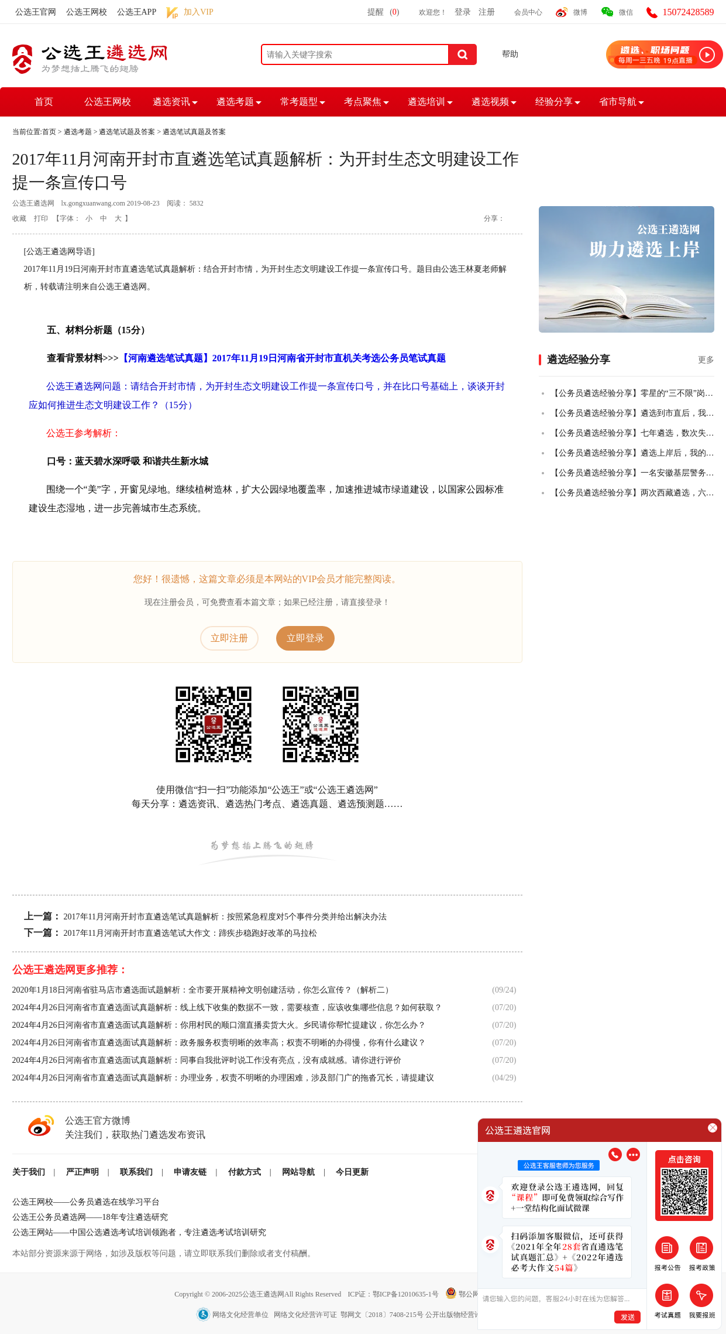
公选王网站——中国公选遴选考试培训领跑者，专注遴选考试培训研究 (139, 1232)
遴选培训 (426, 102)
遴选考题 (235, 102)
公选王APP (137, 12)
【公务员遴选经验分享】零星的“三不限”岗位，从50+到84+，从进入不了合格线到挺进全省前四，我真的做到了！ (632, 393)
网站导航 (298, 1172)
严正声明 (82, 1172)
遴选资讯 (171, 102)
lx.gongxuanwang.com (93, 203)
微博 (580, 12)
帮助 (510, 54)
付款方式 (244, 1172)
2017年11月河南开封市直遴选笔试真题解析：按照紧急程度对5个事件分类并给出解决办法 (225, 916)
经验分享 (554, 102)
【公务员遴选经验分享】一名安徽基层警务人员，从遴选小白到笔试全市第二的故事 (632, 472)
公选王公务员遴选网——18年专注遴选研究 (90, 1217)
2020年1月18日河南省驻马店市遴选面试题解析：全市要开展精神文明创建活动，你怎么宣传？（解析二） (202, 990)
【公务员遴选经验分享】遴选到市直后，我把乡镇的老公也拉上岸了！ (632, 413)
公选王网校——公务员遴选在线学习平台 (86, 1202)
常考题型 (299, 102)
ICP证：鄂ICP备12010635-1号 (393, 1294)
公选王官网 (35, 12)
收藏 (19, 218)
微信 (626, 12)
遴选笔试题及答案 (127, 132)
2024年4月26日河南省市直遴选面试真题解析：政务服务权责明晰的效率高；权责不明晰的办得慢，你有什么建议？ (219, 1042)
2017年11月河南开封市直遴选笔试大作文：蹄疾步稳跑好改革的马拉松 (190, 933)
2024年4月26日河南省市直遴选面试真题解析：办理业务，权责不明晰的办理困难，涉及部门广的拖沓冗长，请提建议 (223, 1077)
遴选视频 (490, 102)
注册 (487, 12)
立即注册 (229, 638)
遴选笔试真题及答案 (194, 132)
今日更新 (352, 1172)
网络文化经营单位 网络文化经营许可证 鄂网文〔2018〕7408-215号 (310, 1315)
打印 (41, 218)
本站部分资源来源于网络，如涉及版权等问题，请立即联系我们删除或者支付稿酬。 (163, 1253)
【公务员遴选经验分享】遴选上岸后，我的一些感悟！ (632, 453)
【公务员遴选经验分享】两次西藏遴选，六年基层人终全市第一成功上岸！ (632, 492)
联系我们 (136, 1172)
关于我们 (28, 1172)
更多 (706, 359)
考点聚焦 (362, 102)
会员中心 (528, 12)
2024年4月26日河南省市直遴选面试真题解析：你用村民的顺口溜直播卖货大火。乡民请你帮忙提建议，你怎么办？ (219, 1025)
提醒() (383, 12)
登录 (463, 12)
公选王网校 (86, 12)
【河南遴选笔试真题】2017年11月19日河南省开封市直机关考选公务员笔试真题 (282, 358)
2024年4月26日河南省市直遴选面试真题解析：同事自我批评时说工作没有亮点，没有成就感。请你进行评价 (206, 1060)
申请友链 (190, 1172)
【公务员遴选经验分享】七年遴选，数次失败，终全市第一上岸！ (632, 433)
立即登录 (305, 638)
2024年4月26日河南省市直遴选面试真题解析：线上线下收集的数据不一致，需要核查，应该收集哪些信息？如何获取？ (227, 1007)
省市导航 (617, 102)
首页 (44, 102)
